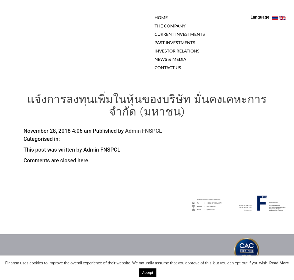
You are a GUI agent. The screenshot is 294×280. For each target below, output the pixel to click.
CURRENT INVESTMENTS (180, 34)
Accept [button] (147, 273)
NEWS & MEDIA (170, 59)
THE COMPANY (170, 25)
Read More (279, 263)
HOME (161, 17)
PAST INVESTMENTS (175, 42)
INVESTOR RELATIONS (177, 50)
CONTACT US (168, 67)
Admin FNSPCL (143, 131)
